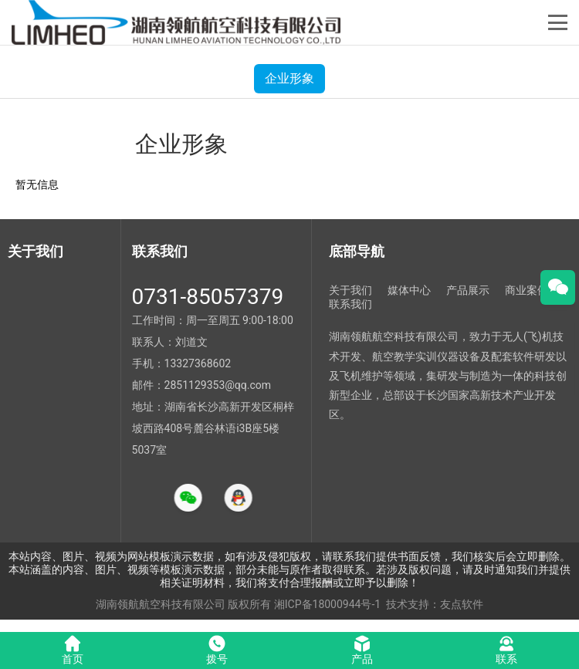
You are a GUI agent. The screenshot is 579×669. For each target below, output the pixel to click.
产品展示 (467, 290)
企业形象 (289, 78)
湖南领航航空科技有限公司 (160, 604)
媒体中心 (409, 290)
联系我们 (350, 304)
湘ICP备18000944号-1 (327, 604)
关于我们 (350, 290)
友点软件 (461, 604)
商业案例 (526, 290)
